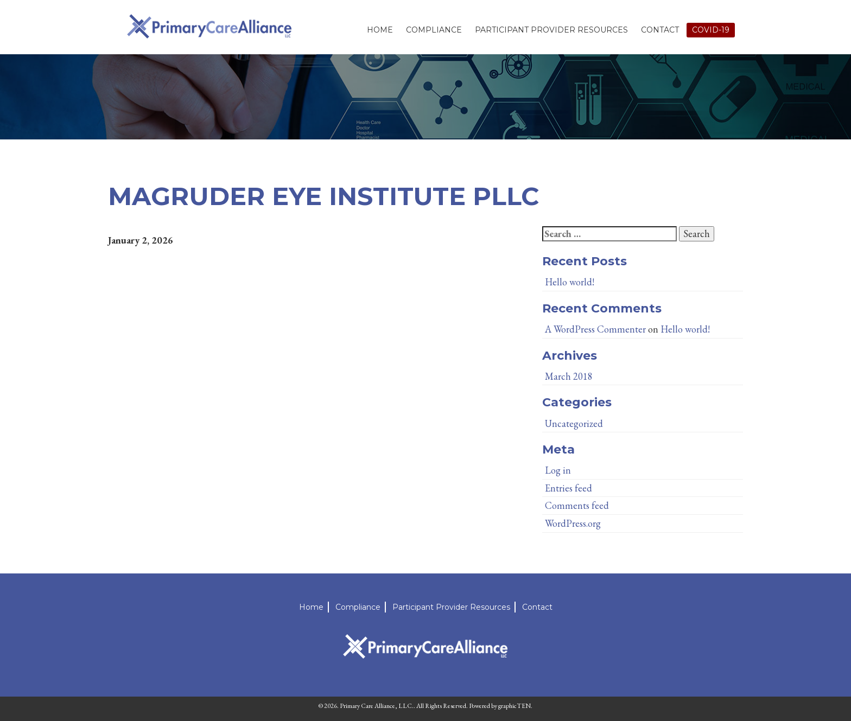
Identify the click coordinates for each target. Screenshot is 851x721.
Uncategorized (574, 423)
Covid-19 (710, 30)
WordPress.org (573, 523)
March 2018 (569, 376)
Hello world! (569, 282)
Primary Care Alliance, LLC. (377, 705)
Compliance (434, 30)
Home (380, 30)
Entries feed (568, 488)
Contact (660, 30)
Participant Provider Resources (551, 30)
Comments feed (577, 505)
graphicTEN (514, 705)
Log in (558, 470)
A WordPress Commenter (595, 329)
